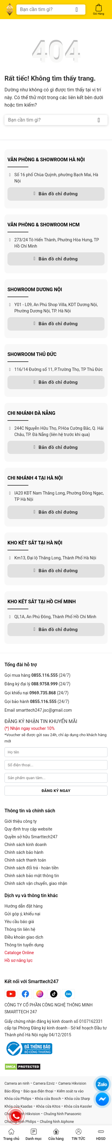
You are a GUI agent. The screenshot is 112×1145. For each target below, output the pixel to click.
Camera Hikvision (72, 1083)
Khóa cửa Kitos (48, 1106)
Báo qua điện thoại (38, 1091)
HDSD (100, 1135)
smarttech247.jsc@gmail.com (44, 710)
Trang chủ (11, 1135)
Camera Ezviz (44, 1083)
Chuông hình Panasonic (62, 1114)
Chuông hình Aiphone (57, 1122)
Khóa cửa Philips (17, 1099)
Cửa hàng (56, 1135)
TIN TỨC (78, 1135)
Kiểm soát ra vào (70, 1091)
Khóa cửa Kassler (78, 1106)
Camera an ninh (16, 1083)
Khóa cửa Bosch (48, 1099)
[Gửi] (76, 9)
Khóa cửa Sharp (77, 1099)
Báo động (12, 1091)
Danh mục (33, 1135)
